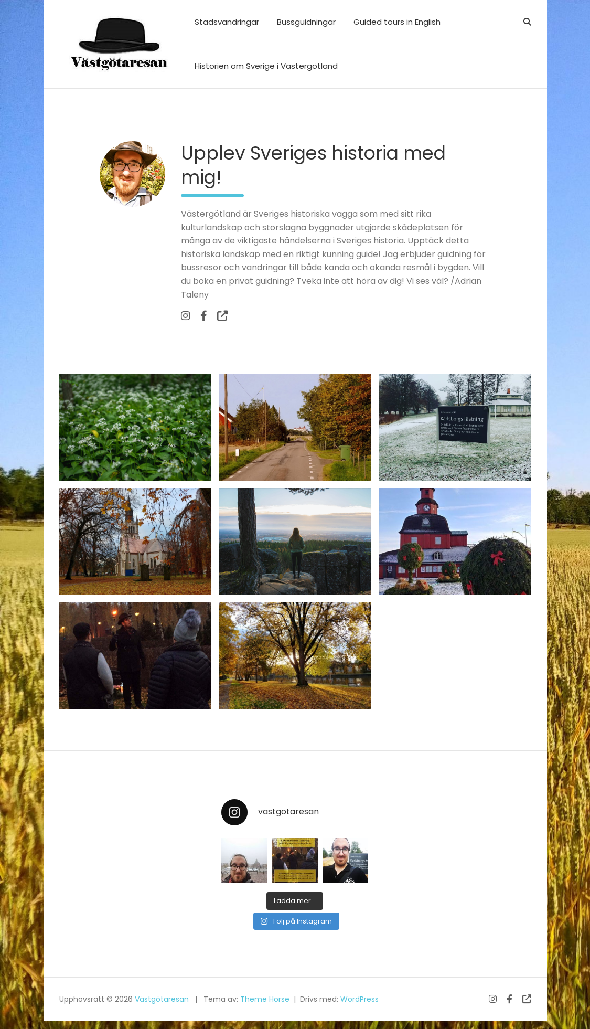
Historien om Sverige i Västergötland (266, 65)
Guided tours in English (397, 21)
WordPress (359, 999)
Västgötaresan (162, 999)
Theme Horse (264, 999)
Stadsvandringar (227, 21)
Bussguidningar (306, 21)
